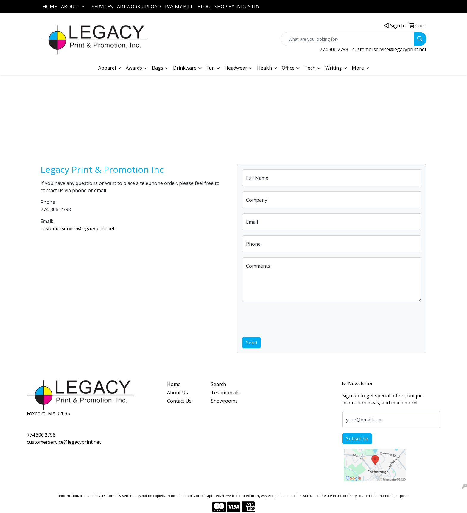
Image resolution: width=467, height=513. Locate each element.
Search (218, 384)
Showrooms (224, 401)
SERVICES (102, 6)
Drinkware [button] (185, 68)
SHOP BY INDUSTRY (237, 6)
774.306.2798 (334, 49)
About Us (177, 392)
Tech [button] (309, 68)
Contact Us (179, 401)
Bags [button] (157, 68)
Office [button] (288, 68)
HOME (50, 6)
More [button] (358, 68)
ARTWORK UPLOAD (139, 6)
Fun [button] (210, 68)
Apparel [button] (107, 68)
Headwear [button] (236, 68)
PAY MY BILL (179, 6)
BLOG (203, 6)
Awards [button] (134, 68)
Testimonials (225, 392)
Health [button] (264, 68)
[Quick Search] (347, 39)
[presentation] (287, 318)
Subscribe (357, 438)
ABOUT (69, 6)
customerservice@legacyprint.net (389, 49)
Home (173, 384)
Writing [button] (333, 68)
